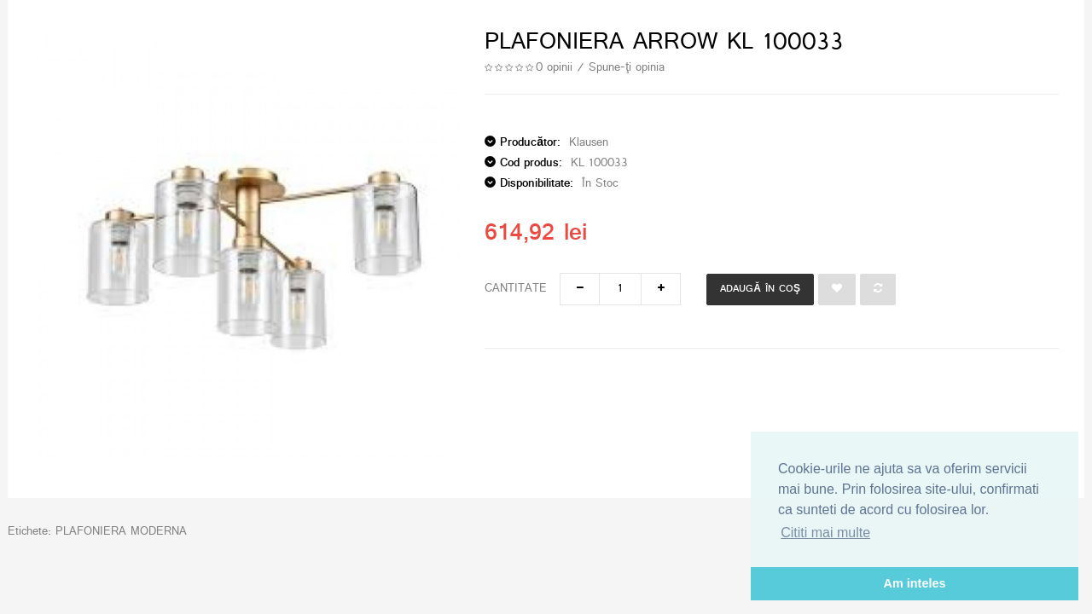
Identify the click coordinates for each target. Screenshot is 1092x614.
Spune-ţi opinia (627, 68)
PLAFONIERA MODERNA (121, 532)
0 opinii (554, 68)
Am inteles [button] (915, 583)
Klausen (588, 143)
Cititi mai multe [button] (825, 532)
